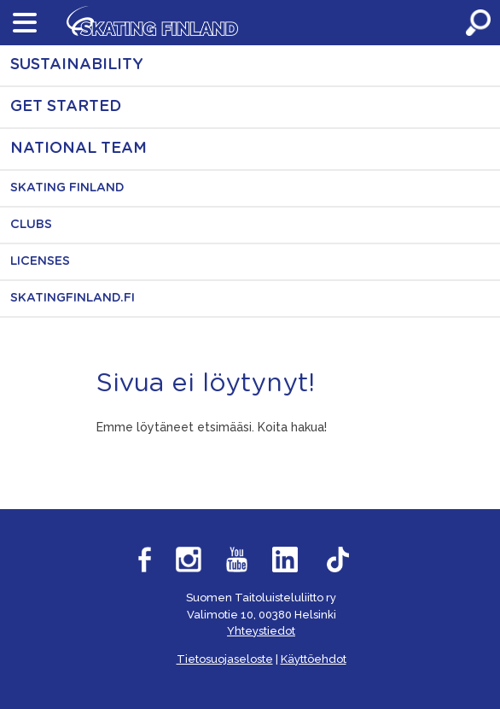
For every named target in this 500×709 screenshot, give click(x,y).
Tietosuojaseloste (225, 659)
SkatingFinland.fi (72, 298)
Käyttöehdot (313, 659)
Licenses (40, 261)
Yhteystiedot (261, 630)
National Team (78, 148)
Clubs (31, 225)
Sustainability (76, 65)
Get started (65, 106)
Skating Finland (67, 188)
